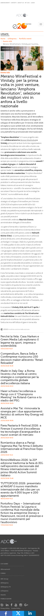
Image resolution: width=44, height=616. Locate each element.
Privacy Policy (5, 608)
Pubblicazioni (6, 598)
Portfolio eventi (25, 38)
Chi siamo (4, 563)
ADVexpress (5, 582)
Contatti (14, 3)
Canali (3, 573)
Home (3, 38)
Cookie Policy (15, 608)
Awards (3, 594)
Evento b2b (7, 41)
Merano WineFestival (28, 140)
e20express (12, 38)
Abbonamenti (5, 3)
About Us (20, 3)
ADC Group (4, 579)
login (33, 3)
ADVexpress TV (6, 586)
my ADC (27, 3)
